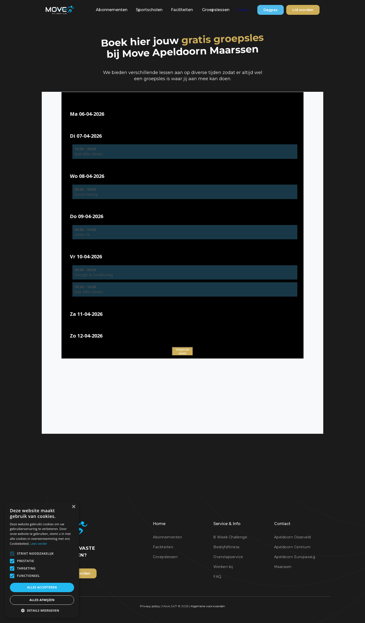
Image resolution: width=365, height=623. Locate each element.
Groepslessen (215, 9)
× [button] (73, 507)
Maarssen (283, 567)
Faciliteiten (182, 9)
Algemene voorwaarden (208, 606)
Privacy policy (150, 606)
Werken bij (223, 567)
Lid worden (302, 10)
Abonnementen (111, 9)
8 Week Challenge (230, 537)
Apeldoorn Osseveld (292, 537)
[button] (111, 9)
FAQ (217, 576)
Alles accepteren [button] (42, 587)
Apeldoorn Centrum (292, 547)
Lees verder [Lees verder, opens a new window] (38, 544)
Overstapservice (228, 557)
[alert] (42, 560)
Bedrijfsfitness (226, 547)
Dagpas (271, 10)
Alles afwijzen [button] (42, 600)
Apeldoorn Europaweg (294, 557)
